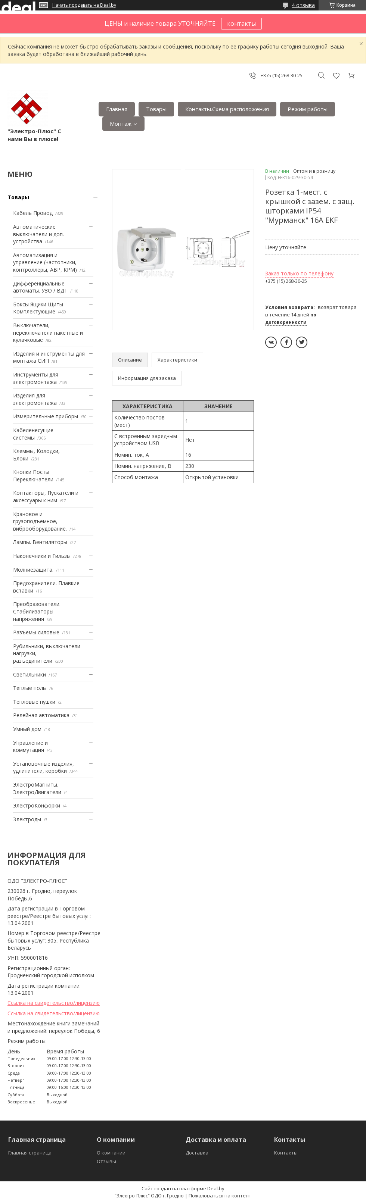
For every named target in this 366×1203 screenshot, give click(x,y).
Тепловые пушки (34, 701)
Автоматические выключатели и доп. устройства (38, 234)
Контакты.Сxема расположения (227, 109)
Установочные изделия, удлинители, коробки (43, 767)
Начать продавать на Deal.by (84, 5)
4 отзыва (303, 5)
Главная (116, 109)
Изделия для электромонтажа (35, 399)
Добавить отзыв (336, 75)
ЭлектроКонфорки (36, 805)
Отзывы (106, 1161)
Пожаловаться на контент (220, 1195)
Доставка (197, 1152)
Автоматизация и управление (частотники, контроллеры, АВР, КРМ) (45, 262)
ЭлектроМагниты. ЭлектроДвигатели (37, 788)
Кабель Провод (33, 212)
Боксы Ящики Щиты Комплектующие (38, 308)
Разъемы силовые (36, 632)
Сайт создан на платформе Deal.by (183, 1188)
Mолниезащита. (33, 569)
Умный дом (27, 728)
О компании (111, 1152)
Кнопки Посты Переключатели (33, 475)
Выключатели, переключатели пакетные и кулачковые (48, 332)
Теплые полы (30, 687)
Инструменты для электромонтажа (35, 378)
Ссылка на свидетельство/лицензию (53, 1002)
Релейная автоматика (41, 715)
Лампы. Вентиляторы (40, 542)
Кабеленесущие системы (33, 433)
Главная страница (30, 1152)
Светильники (29, 674)
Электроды (27, 819)
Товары (156, 109)
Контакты (286, 1152)
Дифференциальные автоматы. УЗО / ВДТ (40, 287)
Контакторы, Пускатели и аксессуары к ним (45, 496)
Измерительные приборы (45, 416)
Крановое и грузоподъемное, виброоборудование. (40, 521)
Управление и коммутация (30, 746)
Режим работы (308, 109)
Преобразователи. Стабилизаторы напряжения (37, 611)
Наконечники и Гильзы (42, 555)
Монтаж (120, 123)
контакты (241, 23)
